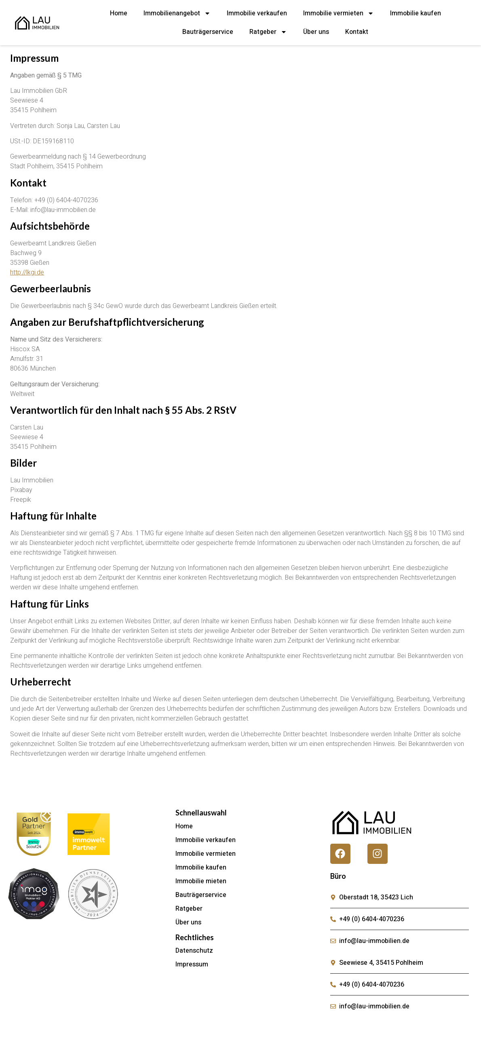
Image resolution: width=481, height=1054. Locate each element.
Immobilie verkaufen (257, 13)
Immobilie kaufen (415, 13)
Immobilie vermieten (338, 13)
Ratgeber (268, 32)
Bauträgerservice (207, 32)
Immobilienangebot (177, 13)
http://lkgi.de (27, 272)
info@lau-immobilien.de (63, 210)
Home (118, 13)
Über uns (316, 32)
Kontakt (356, 32)
